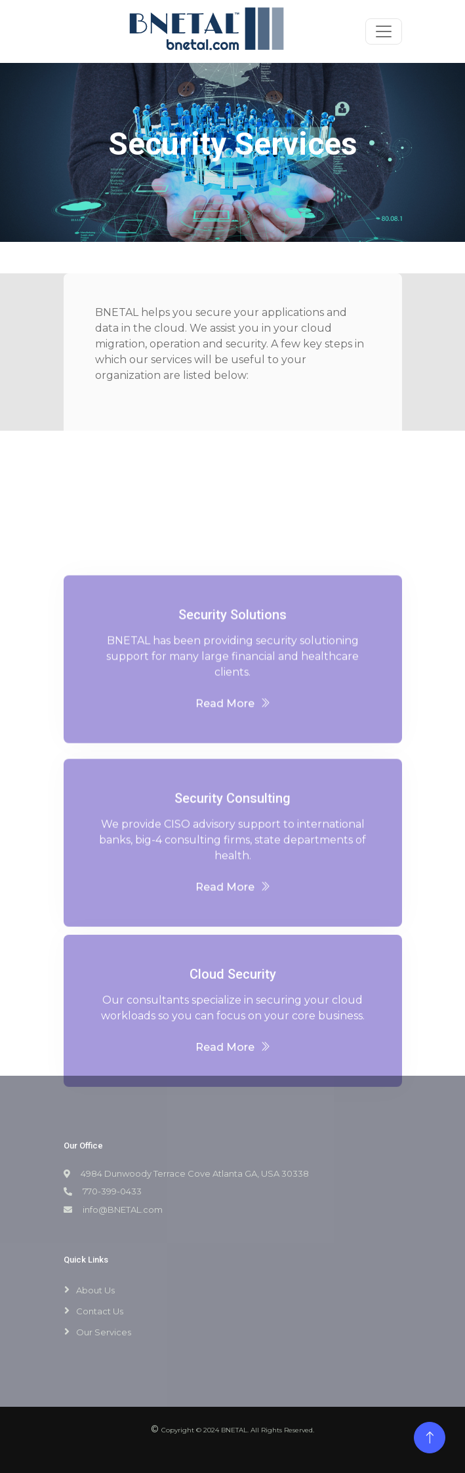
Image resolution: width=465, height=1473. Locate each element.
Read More (232, 746)
